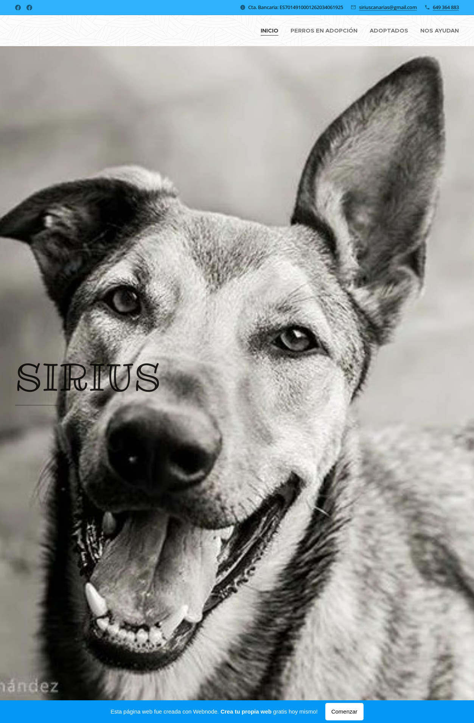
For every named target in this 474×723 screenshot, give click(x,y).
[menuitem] (271, 30)
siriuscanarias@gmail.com (388, 7)
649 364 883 (446, 7)
